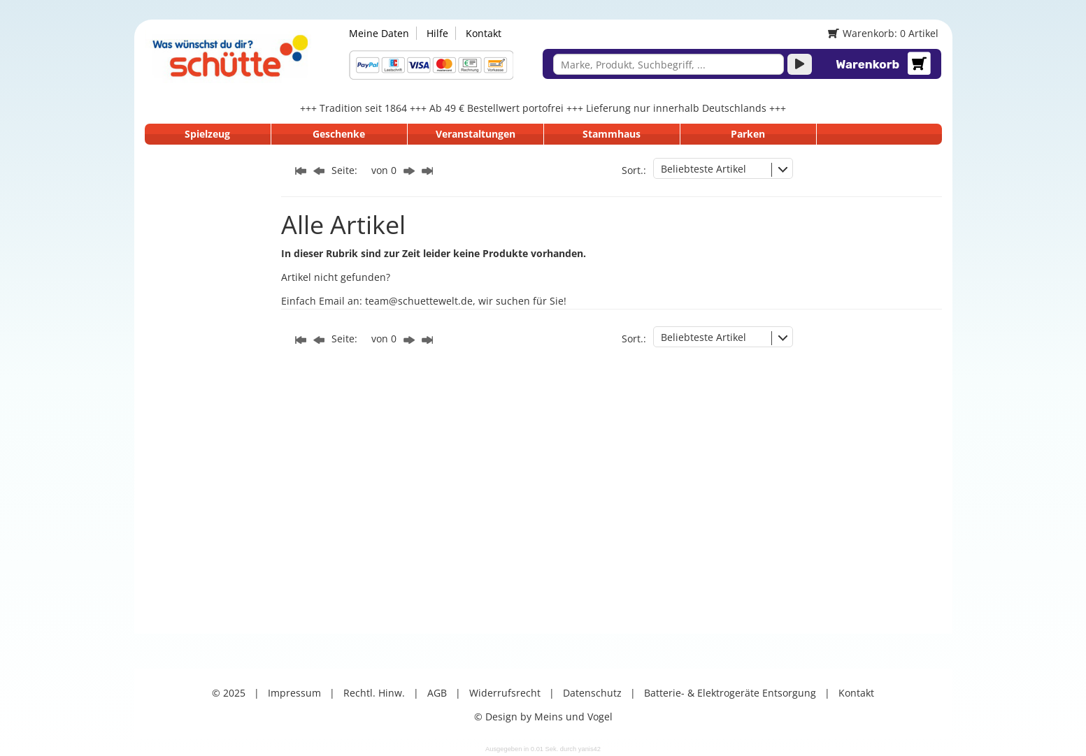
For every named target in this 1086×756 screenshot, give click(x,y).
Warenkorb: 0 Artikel (882, 33)
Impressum (294, 692)
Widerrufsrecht (505, 692)
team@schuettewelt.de (419, 300)
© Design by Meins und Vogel (543, 716)
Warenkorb (867, 64)
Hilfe (437, 33)
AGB (437, 692)
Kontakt (483, 33)
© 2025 (228, 692)
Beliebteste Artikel (703, 168)
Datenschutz (592, 692)
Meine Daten (379, 33)
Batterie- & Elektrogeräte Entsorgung (730, 692)
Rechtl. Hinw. (374, 692)
